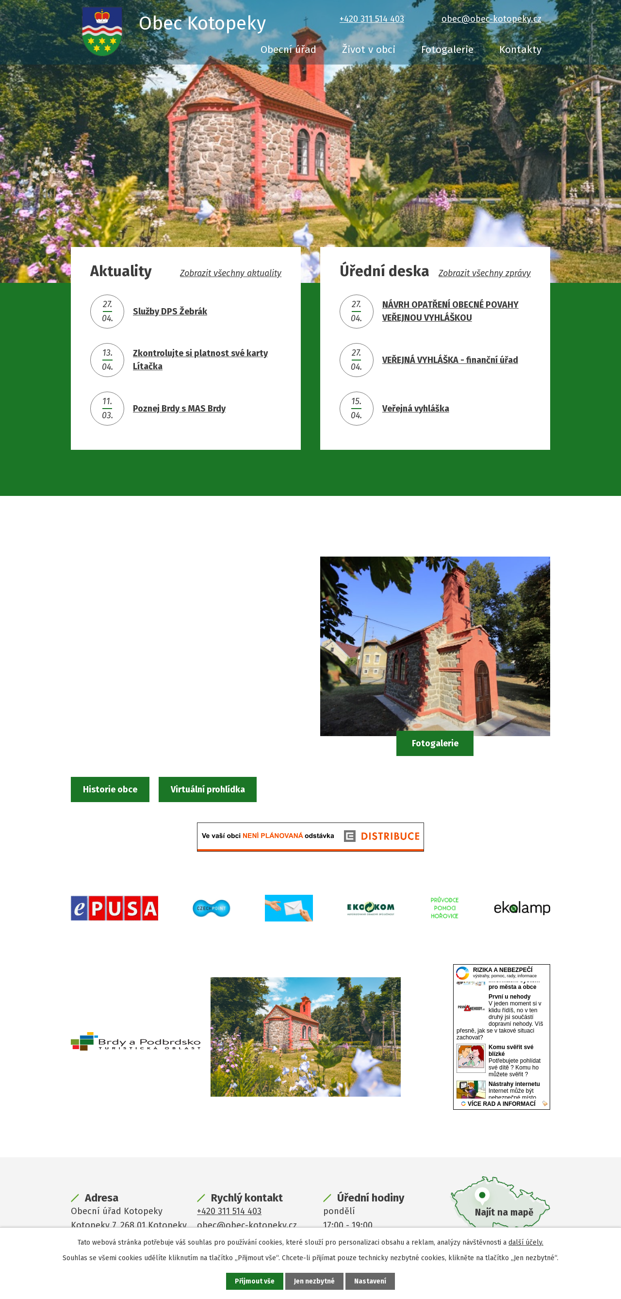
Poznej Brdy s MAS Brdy (179, 408)
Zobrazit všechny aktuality (230, 273)
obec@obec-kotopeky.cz (491, 19)
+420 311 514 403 (372, 19)
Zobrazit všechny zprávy (485, 273)
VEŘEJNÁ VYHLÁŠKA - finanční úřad (450, 360)
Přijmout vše (254, 1281)
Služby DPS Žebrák (170, 311)
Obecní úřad (288, 49)
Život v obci (368, 49)
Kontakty (520, 49)
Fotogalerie (447, 49)
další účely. (525, 1242)
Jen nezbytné (314, 1281)
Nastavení (371, 1281)
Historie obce (121, 790)
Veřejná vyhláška (415, 408)
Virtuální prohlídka (233, 790)
